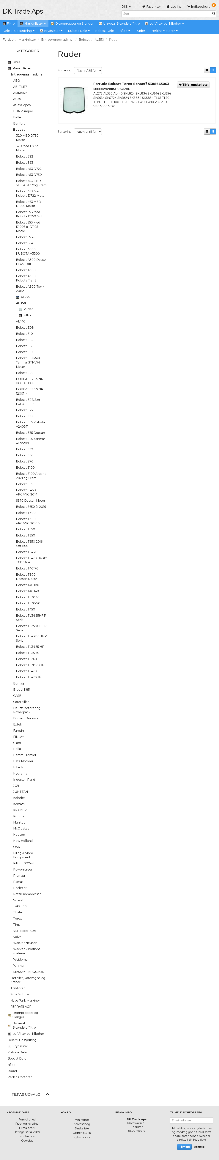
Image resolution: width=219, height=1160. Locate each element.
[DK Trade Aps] (23, 11)
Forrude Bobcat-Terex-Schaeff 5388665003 (131, 84)
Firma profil (27, 1128)
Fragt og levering (27, 1123)
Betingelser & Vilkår (27, 1132)
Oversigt (27, 1140)
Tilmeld (184, 1146)
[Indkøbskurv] (202, 6)
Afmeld (199, 1146)
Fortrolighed (27, 1119)
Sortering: (65, 70)
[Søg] (213, 14)
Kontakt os (27, 1136)
